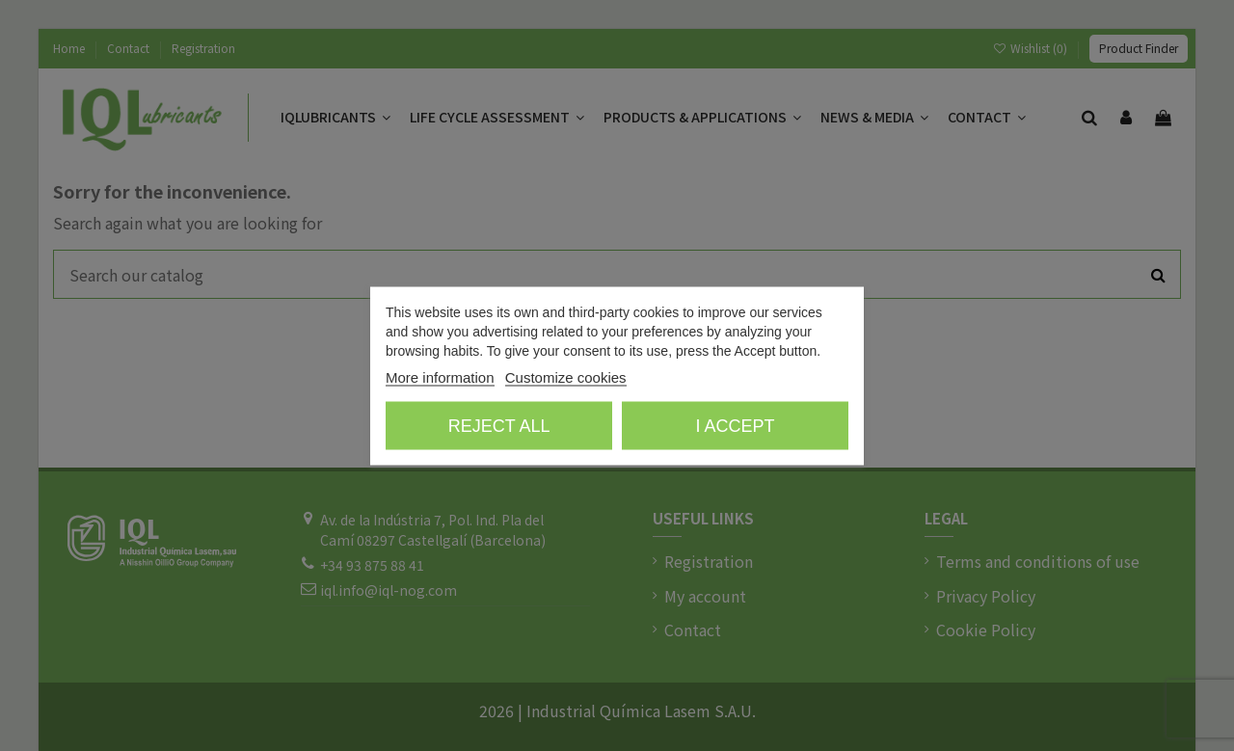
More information (440, 376)
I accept (734, 425)
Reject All (499, 425)
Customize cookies (566, 376)
